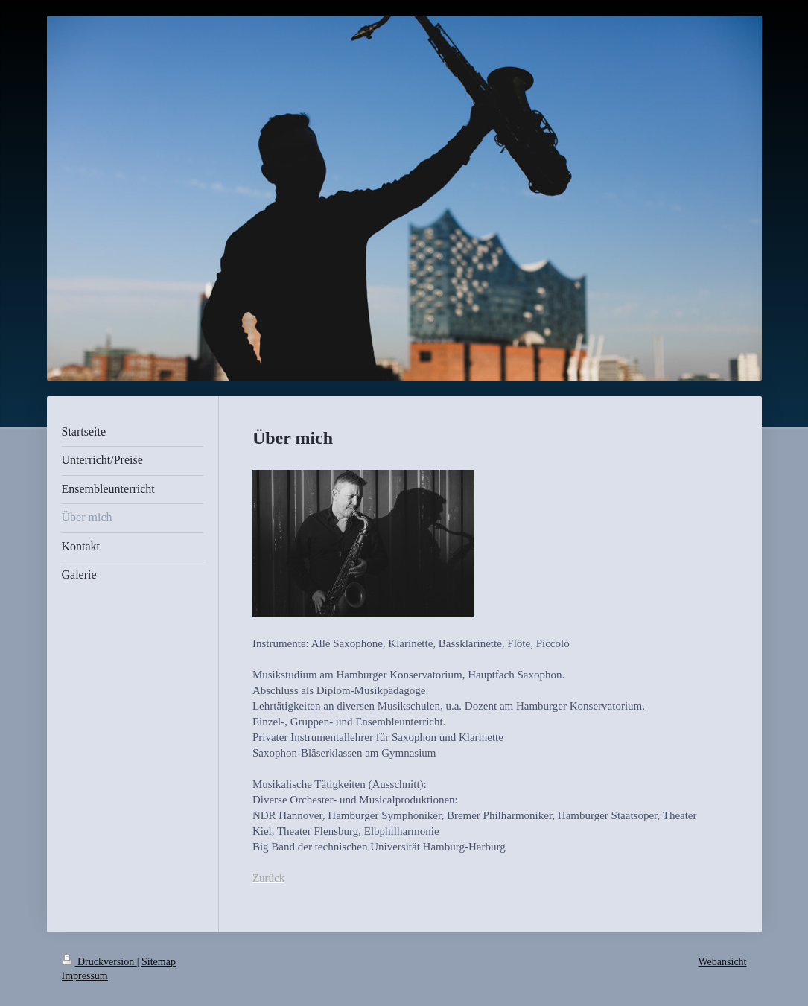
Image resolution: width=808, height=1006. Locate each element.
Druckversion (99, 961)
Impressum (85, 975)
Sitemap (158, 961)
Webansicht (723, 961)
